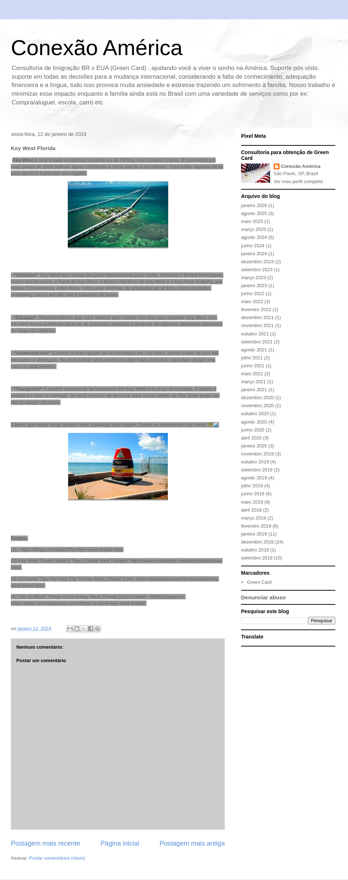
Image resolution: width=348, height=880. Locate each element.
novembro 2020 (257, 405)
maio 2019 (252, 502)
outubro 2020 (255, 413)
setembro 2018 (257, 558)
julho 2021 (252, 357)
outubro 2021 (255, 333)
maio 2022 (252, 301)
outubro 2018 (255, 550)
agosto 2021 (254, 349)
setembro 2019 (257, 469)
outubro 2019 (255, 461)
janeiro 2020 (254, 446)
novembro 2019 (257, 453)
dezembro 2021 (257, 317)
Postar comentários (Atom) (57, 858)
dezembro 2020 (257, 397)
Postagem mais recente (45, 843)
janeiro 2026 (254, 205)
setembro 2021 (257, 341)
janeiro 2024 (254, 253)
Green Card (259, 582)
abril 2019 (251, 510)
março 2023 (253, 277)
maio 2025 (252, 221)
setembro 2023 (257, 269)
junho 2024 (252, 245)
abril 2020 (251, 438)
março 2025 (253, 229)
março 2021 (253, 381)
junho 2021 (252, 365)
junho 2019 (252, 493)
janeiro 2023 (254, 285)
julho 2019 (252, 485)
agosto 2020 (254, 422)
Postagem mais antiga (192, 843)
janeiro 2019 (254, 534)
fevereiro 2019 (256, 526)
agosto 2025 (254, 213)
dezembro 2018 (257, 542)
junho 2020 (252, 430)
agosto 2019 (254, 477)
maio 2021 (252, 373)
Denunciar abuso (263, 597)
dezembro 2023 (257, 261)
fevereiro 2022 (256, 309)
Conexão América (97, 48)
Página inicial (119, 843)
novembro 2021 (257, 325)
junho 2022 (252, 293)
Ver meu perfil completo (298, 181)
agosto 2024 (254, 237)
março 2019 (253, 518)
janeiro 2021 (254, 389)
